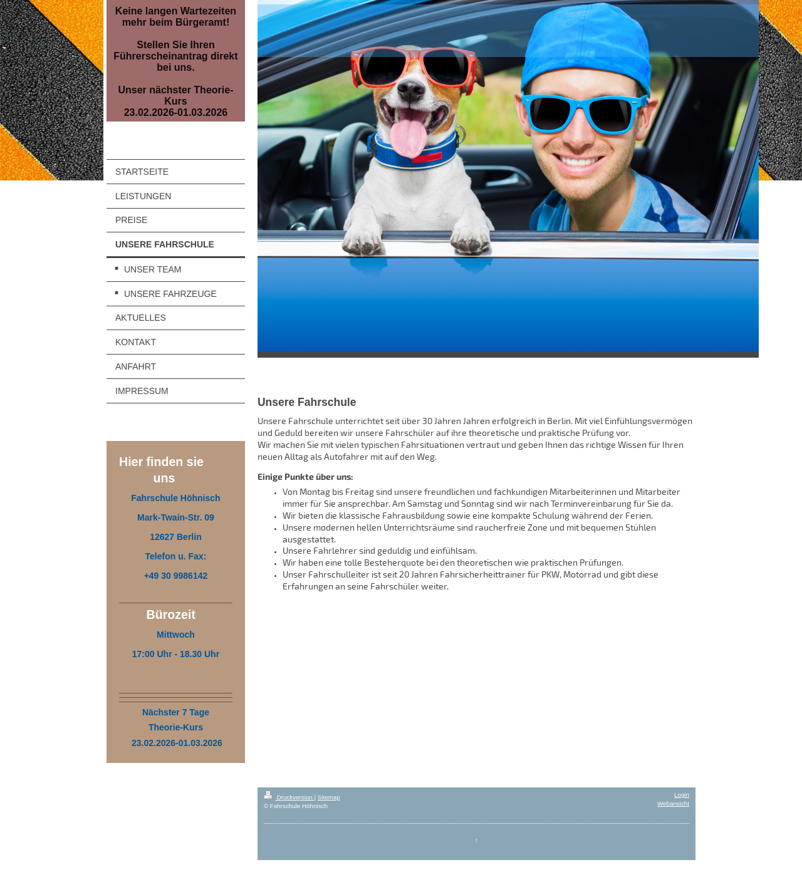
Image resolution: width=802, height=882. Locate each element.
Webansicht (673, 803)
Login (681, 794)
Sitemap (329, 797)
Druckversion (289, 797)
